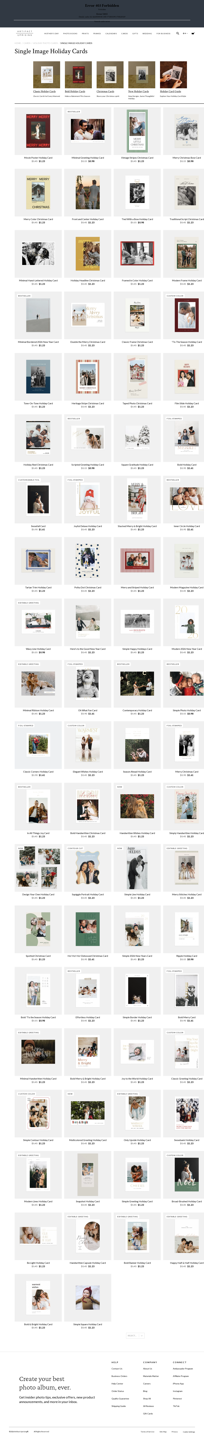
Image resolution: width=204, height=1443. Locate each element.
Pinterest (177, 1398)
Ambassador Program (183, 1368)
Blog (145, 1391)
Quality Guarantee (120, 1398)
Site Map (163, 1432)
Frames (97, 33)
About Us (147, 1368)
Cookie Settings (189, 1432)
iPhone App (178, 1383)
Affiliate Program (181, 1376)
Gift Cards (148, 1413)
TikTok (176, 1406)
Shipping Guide (119, 1406)
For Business (163, 33)
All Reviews (148, 1406)
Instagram (177, 1391)
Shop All (147, 1398)
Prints (85, 33)
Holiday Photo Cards (45, 43)
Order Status (118, 1391)
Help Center (117, 1383)
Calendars (111, 33)
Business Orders (119, 1376)
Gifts (135, 33)
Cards (124, 33)
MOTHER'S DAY (51, 33)
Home (18, 43)
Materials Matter (151, 1376)
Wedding (147, 33)
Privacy (175, 1432)
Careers (147, 1383)
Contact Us (117, 1368)
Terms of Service (147, 1432)
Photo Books (70, 33)
